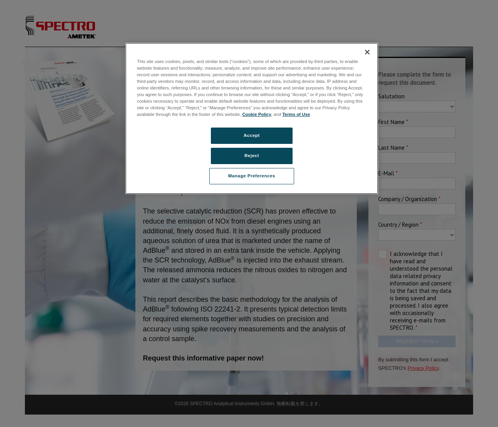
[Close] (367, 52)
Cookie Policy (257, 114)
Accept (252, 135)
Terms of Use (296, 114)
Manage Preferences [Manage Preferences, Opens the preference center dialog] (251, 175)
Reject (251, 155)
